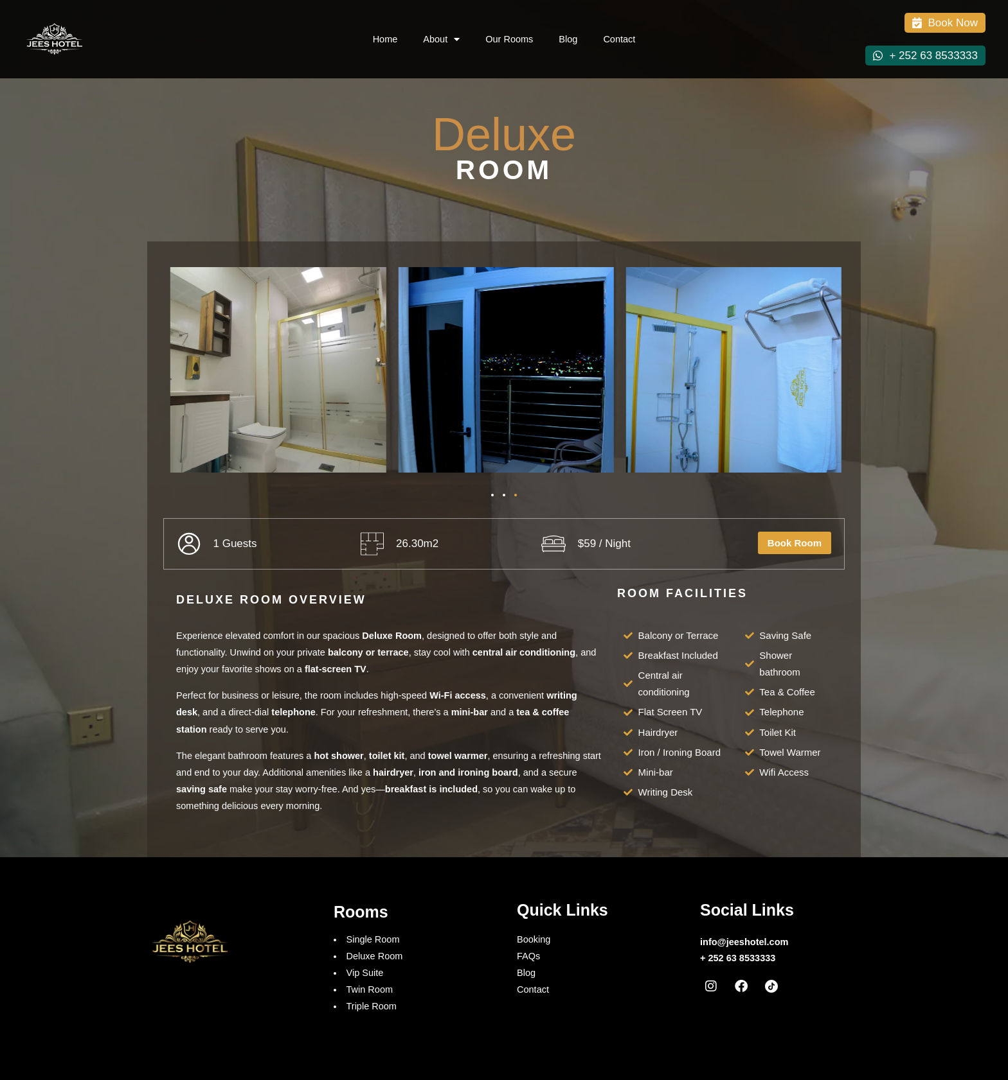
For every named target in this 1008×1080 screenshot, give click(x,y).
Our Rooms (509, 39)
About (441, 39)
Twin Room (369, 989)
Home (385, 39)
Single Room (373, 939)
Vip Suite (365, 973)
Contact (619, 39)
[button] (492, 495)
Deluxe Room (374, 956)
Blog (568, 39)
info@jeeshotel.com (744, 942)
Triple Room (371, 1006)
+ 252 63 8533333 (737, 958)
